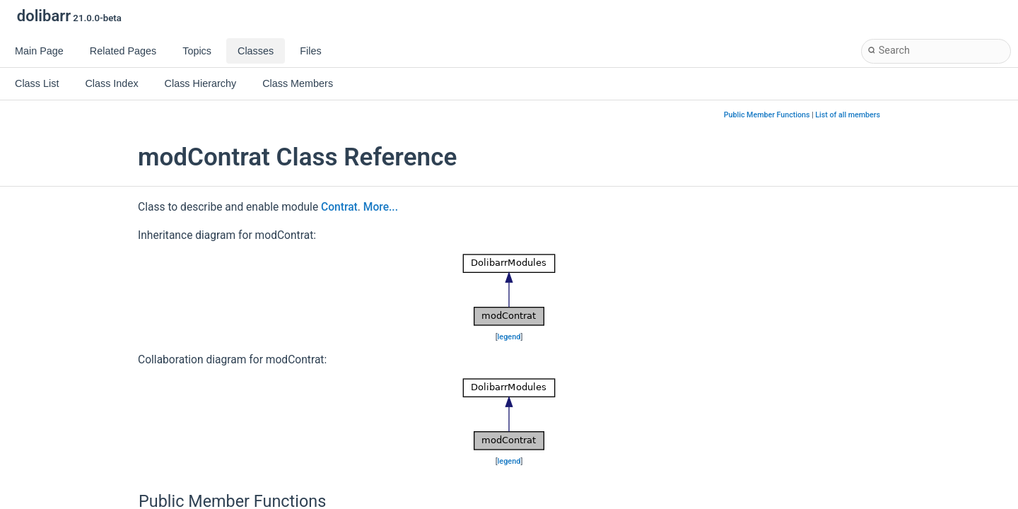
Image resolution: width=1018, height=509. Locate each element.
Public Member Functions (767, 114)
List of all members (847, 114)
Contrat (339, 207)
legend (509, 336)
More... (380, 207)
